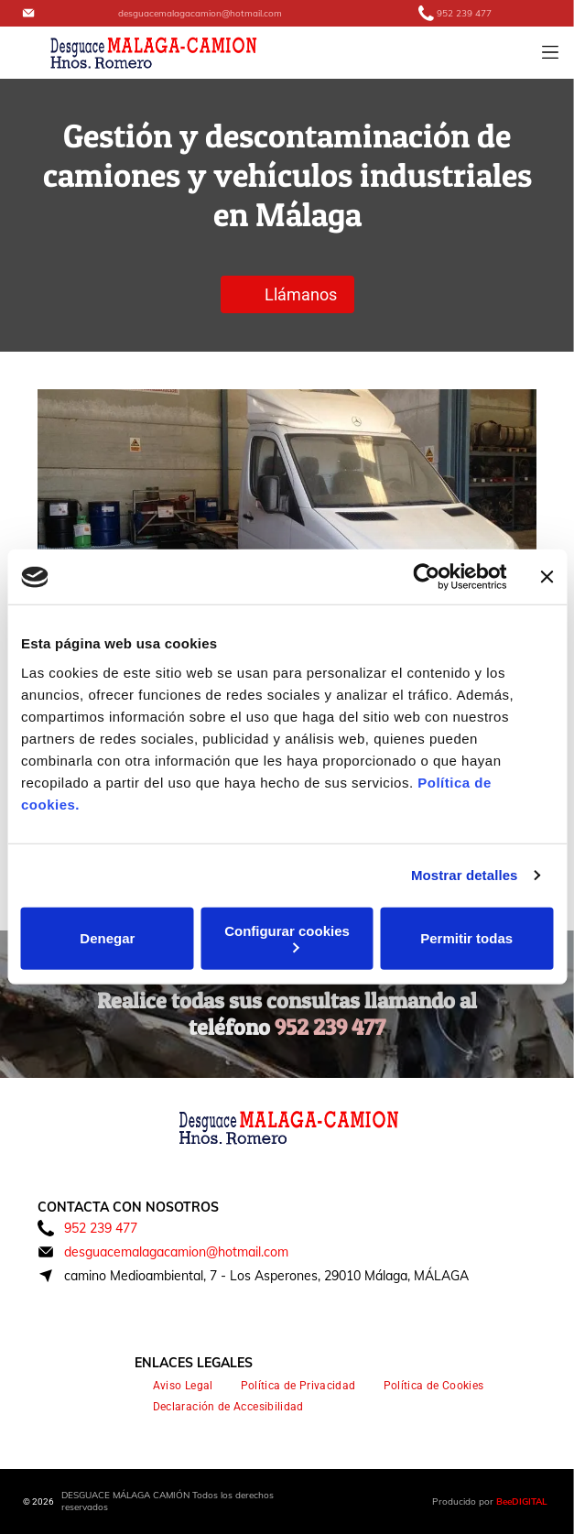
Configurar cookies (287, 938)
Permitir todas (466, 938)
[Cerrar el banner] (546, 577)
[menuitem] (183, 1386)
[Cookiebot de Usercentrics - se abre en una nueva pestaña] (426, 577)
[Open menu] (550, 52)
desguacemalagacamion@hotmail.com (200, 13)
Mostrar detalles (464, 875)
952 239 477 (464, 13)
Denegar (107, 938)
